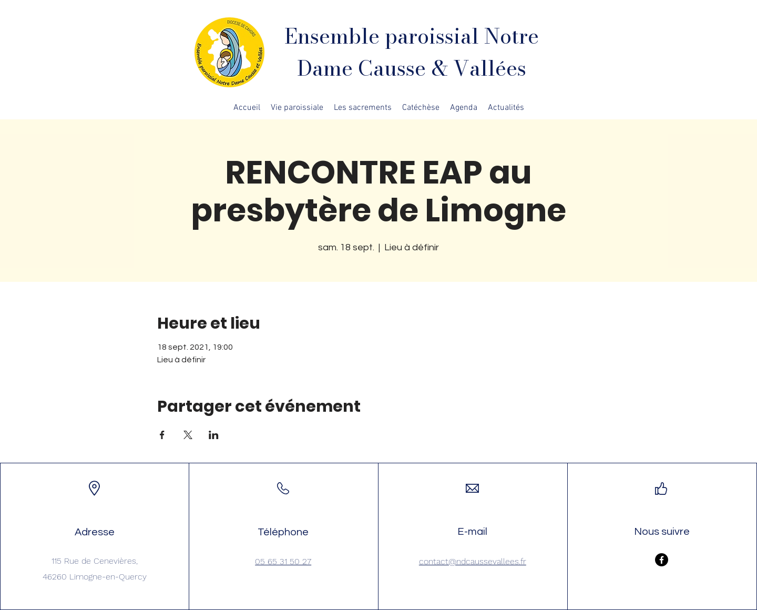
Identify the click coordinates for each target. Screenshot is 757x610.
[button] (297, 108)
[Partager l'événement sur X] (188, 435)
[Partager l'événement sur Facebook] (162, 435)
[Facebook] (661, 559)
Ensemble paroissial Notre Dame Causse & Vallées (411, 52)
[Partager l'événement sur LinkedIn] (214, 435)
